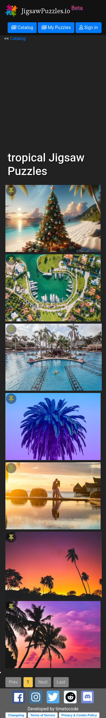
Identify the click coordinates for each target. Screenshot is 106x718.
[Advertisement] (53, 95)
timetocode (67, 709)
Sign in (88, 27)
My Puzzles (56, 27)
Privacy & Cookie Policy (79, 715)
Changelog (16, 715)
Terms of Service (42, 715)
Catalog (22, 27)
